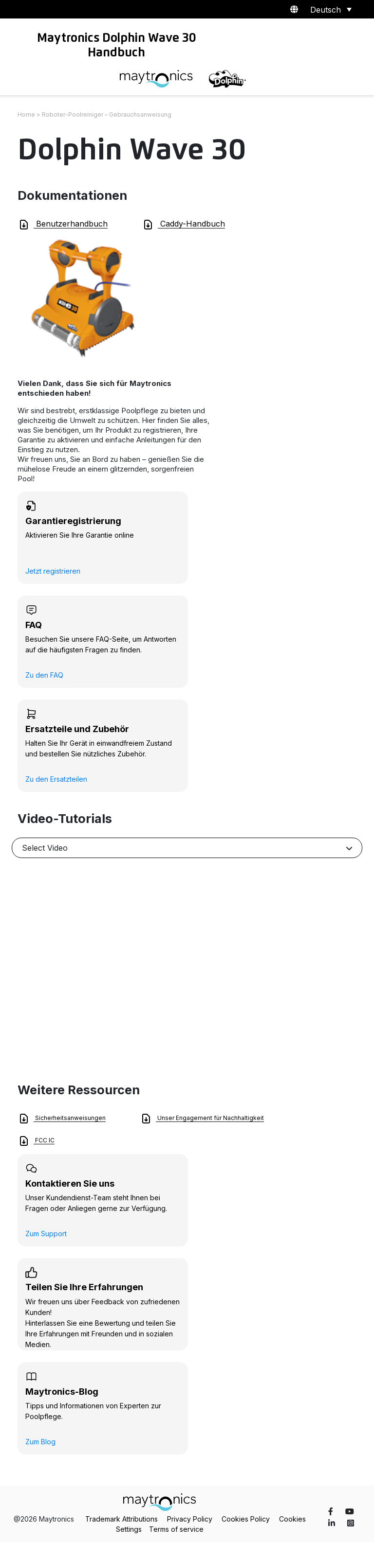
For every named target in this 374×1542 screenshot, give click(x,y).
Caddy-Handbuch (183, 224)
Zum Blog (40, 1441)
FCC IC (36, 1141)
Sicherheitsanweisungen (62, 1118)
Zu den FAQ (44, 675)
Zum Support (46, 1233)
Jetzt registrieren (52, 571)
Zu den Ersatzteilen (56, 779)
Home (26, 114)
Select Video (45, 848)
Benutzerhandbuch (63, 224)
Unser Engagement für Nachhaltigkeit (202, 1118)
